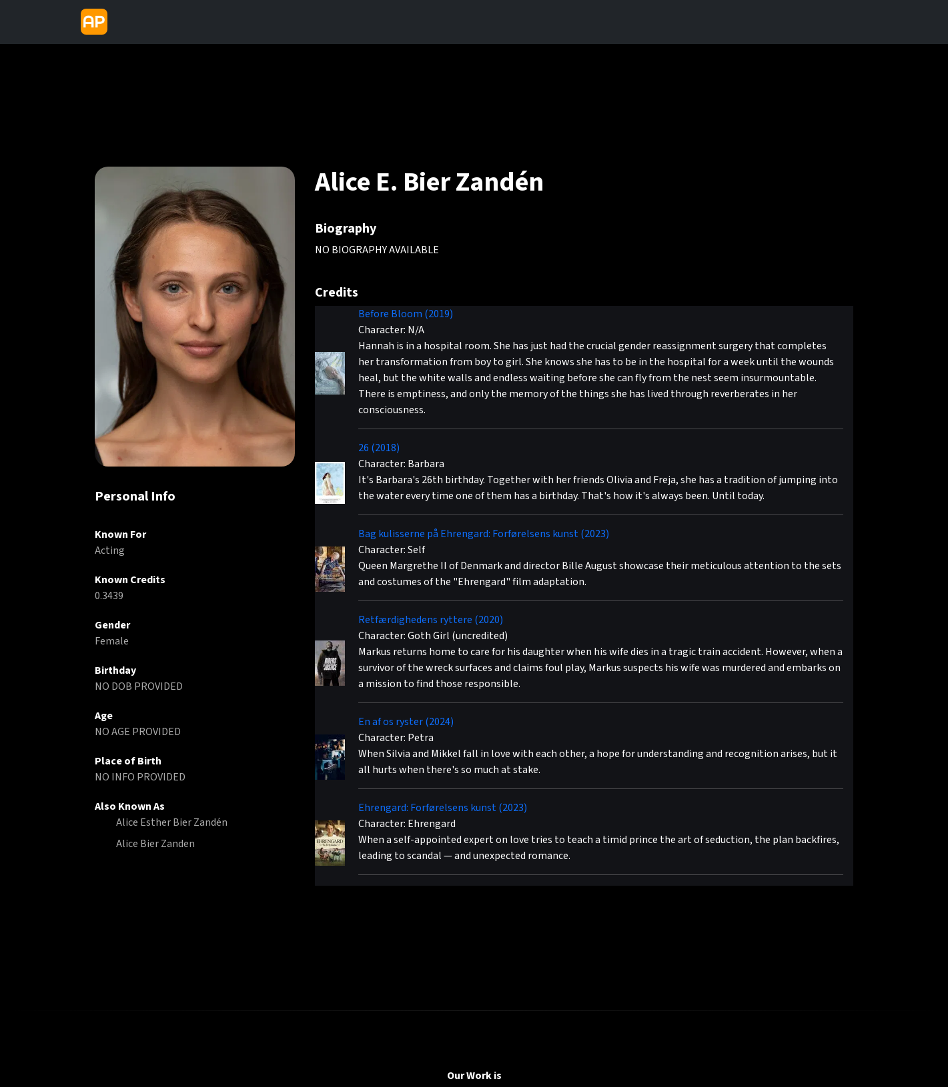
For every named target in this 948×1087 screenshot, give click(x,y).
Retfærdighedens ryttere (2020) (430, 619)
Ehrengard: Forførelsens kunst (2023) (442, 807)
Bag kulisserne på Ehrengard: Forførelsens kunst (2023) (483, 534)
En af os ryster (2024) (406, 721)
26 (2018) (379, 448)
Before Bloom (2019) (405, 314)
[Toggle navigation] (124, 22)
